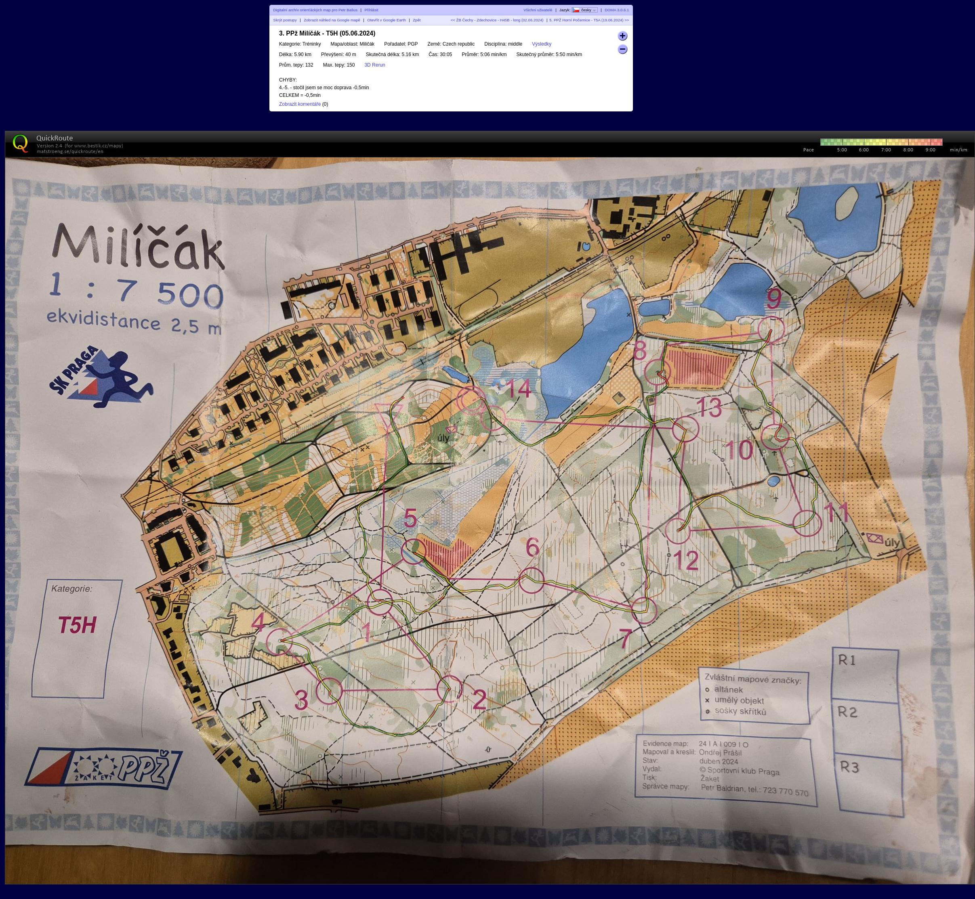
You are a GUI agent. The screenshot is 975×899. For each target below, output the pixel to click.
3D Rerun (374, 65)
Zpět (416, 20)
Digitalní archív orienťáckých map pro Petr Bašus (315, 10)
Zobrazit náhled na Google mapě (332, 20)
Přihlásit (371, 10)
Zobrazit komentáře (300, 104)
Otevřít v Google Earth (386, 20)
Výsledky (541, 44)
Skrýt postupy (285, 20)
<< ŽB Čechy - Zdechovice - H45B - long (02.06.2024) (497, 20)
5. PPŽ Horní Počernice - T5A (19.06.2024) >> (589, 20)
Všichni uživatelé (537, 10)
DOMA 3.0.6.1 (617, 10)
